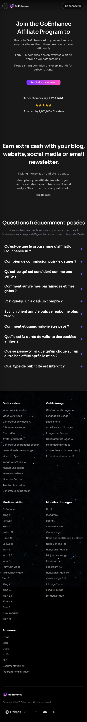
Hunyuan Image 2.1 (57, 549)
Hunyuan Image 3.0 (57, 572)
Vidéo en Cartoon (13, 479)
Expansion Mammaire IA (60, 456)
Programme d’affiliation (16, 671)
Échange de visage (14, 427)
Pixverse (7, 601)
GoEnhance (9, 509)
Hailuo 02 (8, 526)
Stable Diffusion (55, 526)
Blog (5, 643)
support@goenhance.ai (38, 234)
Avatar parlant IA (12, 439)
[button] (43, 249)
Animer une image (13, 467)
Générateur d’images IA (60, 410)
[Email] (36, 712)
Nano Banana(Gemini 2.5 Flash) (64, 538)
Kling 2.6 (7, 590)
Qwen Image (53, 532)
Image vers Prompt (57, 433)
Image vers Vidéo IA (14, 462)
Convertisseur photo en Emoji (63, 450)
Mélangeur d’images (58, 444)
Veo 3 (6, 578)
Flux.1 (49, 509)
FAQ (5, 660)
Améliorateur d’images (59, 427)
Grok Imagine (10, 613)
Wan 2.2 (7, 555)
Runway (7, 520)
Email (6, 637)
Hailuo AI (8, 532)
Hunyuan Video (11, 567)
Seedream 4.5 (54, 567)
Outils (6, 648)
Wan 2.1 (7, 549)
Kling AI (7, 515)
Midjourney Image (56, 555)
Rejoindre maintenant (43, 82)
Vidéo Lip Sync (11, 456)
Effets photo (53, 421)
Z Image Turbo (54, 584)
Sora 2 (6, 607)
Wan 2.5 (7, 595)
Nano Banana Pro (56, 543)
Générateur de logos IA (59, 439)
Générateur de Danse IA (16, 491)
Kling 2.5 (7, 584)
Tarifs (6, 654)
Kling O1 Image (54, 590)
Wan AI (7, 618)
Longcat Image (55, 595)
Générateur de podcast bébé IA (21, 444)
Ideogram (52, 515)
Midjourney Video (13, 572)
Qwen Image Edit (56, 578)
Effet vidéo (9, 433)
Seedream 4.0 (54, 561)
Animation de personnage (18, 450)
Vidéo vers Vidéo (12, 416)
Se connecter (73, 5)
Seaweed (8, 543)
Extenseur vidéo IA (13, 473)
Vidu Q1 (7, 561)
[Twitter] (53, 712)
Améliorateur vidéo (14, 485)
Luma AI (7, 538)
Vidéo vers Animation (15, 410)
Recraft (50, 520)
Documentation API (14, 666)
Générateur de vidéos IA (17, 421)
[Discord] (45, 712)
